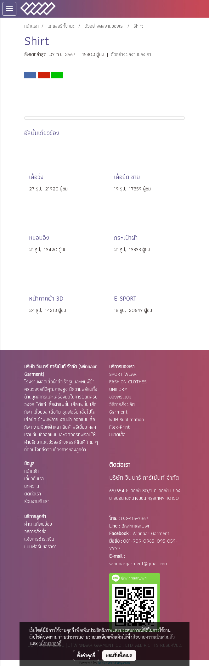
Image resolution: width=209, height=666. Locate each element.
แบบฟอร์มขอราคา (40, 546)
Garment (118, 412)
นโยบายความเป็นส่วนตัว (153, 637)
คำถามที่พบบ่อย (38, 524)
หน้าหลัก (31, 471)
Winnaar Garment (151, 533)
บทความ (31, 486)
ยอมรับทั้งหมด (119, 655)
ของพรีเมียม (120, 397)
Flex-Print (119, 427)
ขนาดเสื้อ (117, 434)
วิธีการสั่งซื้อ (35, 531)
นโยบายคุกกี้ (50, 643)
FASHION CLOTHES (128, 382)
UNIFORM (118, 389)
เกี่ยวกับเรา (34, 479)
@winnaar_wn (135, 526)
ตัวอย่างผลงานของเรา (131, 54)
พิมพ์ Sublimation (126, 419)
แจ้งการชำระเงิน (39, 539)
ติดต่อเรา (32, 494)
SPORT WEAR (123, 374)
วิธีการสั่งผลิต (122, 404)
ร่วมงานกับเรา (36, 501)
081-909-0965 (138, 541)
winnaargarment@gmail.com (138, 563)
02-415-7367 (135, 518)
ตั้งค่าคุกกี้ (86, 655)
